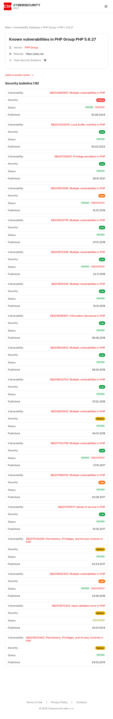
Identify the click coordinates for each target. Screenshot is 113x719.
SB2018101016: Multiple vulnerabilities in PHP (78, 283)
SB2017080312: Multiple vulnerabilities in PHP (77, 475)
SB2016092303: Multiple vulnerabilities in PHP (77, 573)
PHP (61, 27)
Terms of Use (34, 702)
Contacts (81, 702)
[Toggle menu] (106, 6)
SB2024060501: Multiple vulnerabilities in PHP (77, 92)
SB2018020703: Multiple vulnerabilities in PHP (77, 379)
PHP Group (49, 27)
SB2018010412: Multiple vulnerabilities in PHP (78, 411)
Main (8, 27)
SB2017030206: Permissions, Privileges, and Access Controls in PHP (64, 540)
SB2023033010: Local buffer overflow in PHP (78, 124)
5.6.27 (69, 27)
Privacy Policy (59, 702)
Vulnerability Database (26, 27)
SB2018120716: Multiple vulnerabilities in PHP (78, 220)
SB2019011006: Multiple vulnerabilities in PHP (78, 188)
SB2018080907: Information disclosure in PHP (77, 315)
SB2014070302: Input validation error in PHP (78, 605)
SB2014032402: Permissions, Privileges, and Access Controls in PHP (64, 639)
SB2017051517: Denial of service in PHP (81, 507)
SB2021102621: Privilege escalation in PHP (79, 156)
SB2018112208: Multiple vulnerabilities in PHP (78, 252)
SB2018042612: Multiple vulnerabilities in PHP (77, 347)
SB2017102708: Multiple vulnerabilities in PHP (78, 443)
